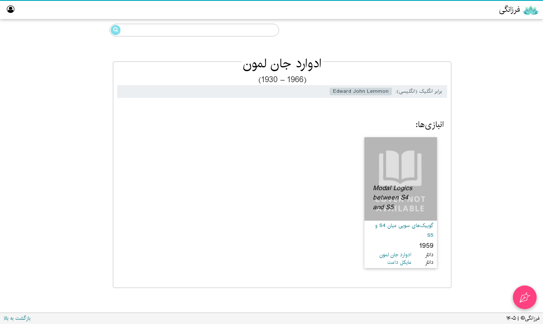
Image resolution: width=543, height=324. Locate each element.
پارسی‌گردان (516, 111)
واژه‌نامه (523, 192)
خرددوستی (504, 46)
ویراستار (521, 127)
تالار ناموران (518, 160)
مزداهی (510, 78)
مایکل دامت (399, 262)
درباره (524, 209)
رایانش (510, 94)
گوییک (510, 62)
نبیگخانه (521, 176)
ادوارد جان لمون (68, 77)
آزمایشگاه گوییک (511, 143)
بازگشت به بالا (17, 318)
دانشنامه (500, 29)
